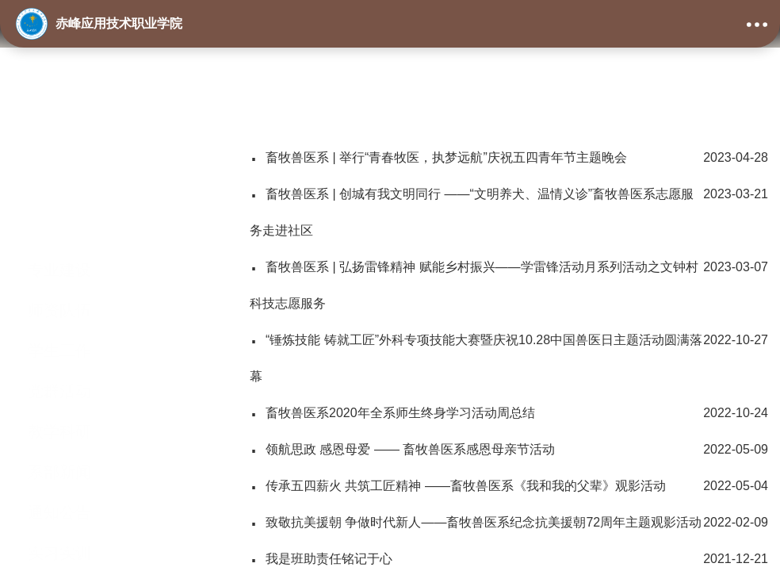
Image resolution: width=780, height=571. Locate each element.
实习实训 (59, 483)
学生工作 (59, 281)
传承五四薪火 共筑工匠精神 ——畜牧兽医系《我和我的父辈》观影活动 (509, 486)
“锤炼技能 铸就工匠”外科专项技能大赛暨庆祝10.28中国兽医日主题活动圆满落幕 (509, 352)
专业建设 (59, 200)
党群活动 (59, 322)
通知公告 (59, 443)
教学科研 (59, 362)
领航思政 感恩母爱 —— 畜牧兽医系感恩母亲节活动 (509, 449)
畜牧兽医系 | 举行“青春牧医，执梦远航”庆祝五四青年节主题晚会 (509, 158)
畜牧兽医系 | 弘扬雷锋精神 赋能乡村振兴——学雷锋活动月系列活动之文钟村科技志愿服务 (509, 279)
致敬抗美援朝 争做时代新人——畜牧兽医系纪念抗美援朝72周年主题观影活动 (509, 522)
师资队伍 (59, 241)
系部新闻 (59, 403)
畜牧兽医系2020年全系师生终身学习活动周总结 (509, 413)
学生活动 (59, 524)
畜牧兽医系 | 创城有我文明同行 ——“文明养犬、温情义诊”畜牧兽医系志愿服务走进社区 (509, 206)
